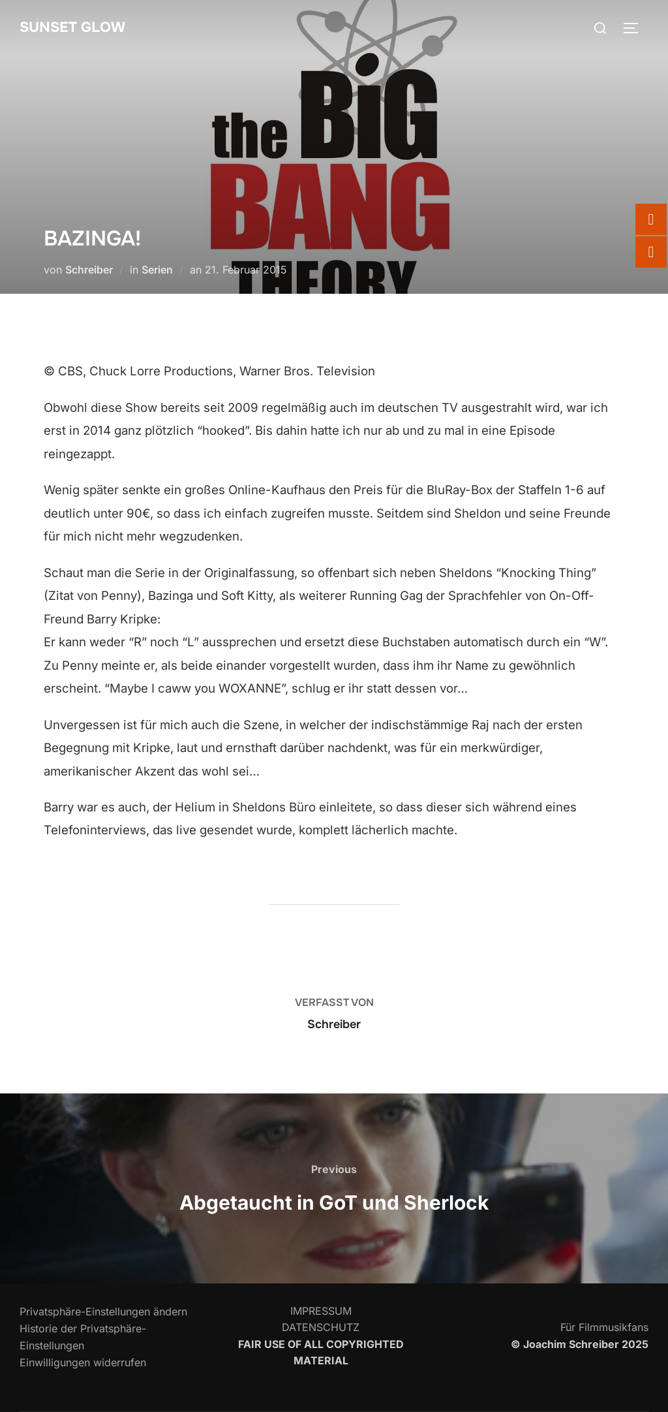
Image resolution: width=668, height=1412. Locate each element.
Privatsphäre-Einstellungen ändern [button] (103, 1311)
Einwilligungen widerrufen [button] (83, 1362)
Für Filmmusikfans (604, 1327)
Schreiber (89, 269)
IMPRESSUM (321, 1310)
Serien (157, 269)
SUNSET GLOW (73, 27)
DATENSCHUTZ (320, 1327)
